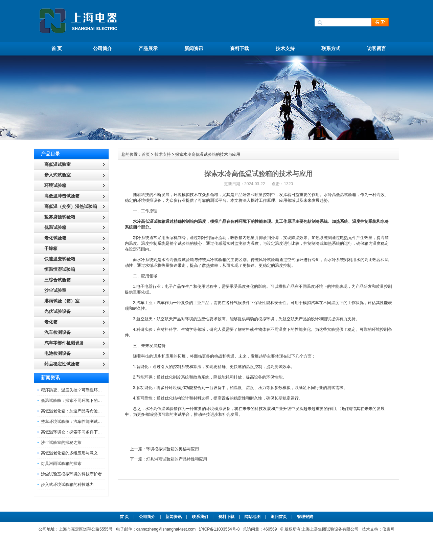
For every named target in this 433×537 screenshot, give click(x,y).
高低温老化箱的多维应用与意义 (69, 453)
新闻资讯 (193, 48)
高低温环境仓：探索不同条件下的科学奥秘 (79, 432)
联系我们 (200, 516)
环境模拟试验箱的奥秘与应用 (172, 449)
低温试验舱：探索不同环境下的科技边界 (77, 400)
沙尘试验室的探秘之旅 (61, 442)
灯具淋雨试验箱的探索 (61, 463)
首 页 (56, 48)
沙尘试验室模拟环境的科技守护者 (71, 474)
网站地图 (252, 516)
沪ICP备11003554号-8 (219, 529)
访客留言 (376, 48)
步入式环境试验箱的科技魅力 (67, 484)
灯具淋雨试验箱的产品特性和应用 (176, 459)
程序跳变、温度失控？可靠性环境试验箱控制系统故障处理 (93, 390)
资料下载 (239, 48)
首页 (146, 154)
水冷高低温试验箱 (149, 221)
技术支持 (285, 48)
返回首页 (279, 516)
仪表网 (388, 529)
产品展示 (148, 48)
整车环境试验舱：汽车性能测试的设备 (75, 421)
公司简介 (102, 48)
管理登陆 (305, 516)
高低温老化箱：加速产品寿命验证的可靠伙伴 (81, 411)
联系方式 (330, 48)
